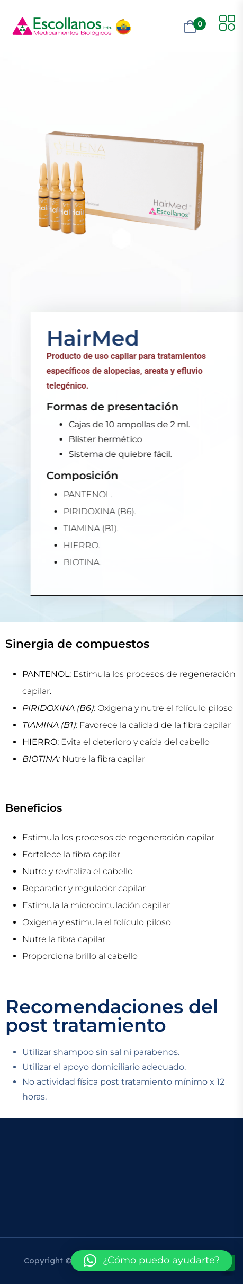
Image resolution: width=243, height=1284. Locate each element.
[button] (151, 1260)
